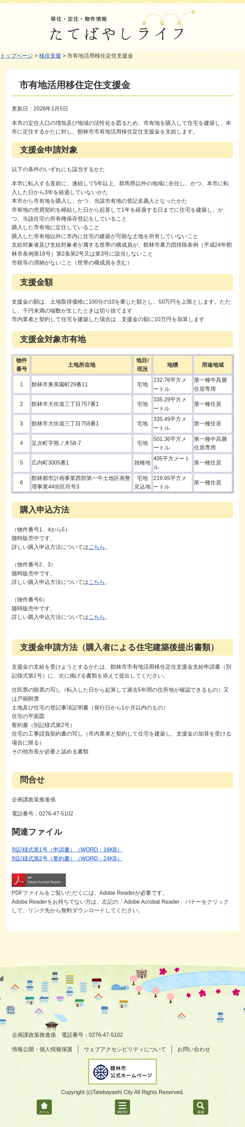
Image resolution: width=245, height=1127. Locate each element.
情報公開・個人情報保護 (42, 1049)
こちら (97, 547)
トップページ (16, 56)
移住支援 (50, 56)
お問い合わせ (193, 1049)
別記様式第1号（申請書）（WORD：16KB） (67, 850)
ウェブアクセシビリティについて (125, 1049)
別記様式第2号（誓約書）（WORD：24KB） (67, 858)
